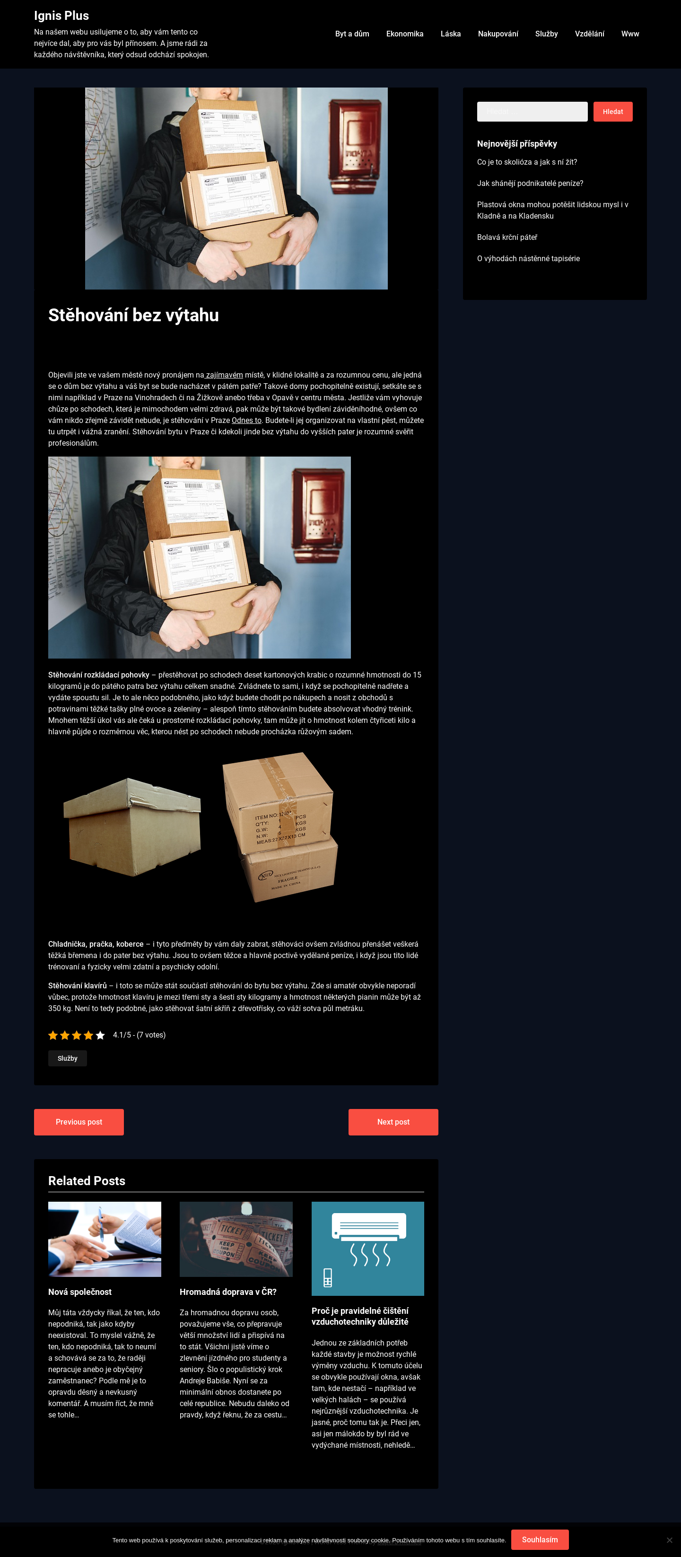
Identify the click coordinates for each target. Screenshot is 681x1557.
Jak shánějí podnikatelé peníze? (530, 183)
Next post (393, 1121)
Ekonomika (405, 33)
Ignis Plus (61, 16)
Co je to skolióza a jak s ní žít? (527, 162)
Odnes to (247, 420)
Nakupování (498, 33)
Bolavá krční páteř (507, 237)
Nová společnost (80, 1292)
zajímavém (223, 374)
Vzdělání (589, 33)
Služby (546, 33)
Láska (451, 33)
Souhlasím (540, 1539)
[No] (669, 1540)
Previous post (79, 1121)
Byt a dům (352, 33)
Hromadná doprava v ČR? (228, 1292)
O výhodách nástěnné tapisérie (528, 258)
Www (630, 33)
